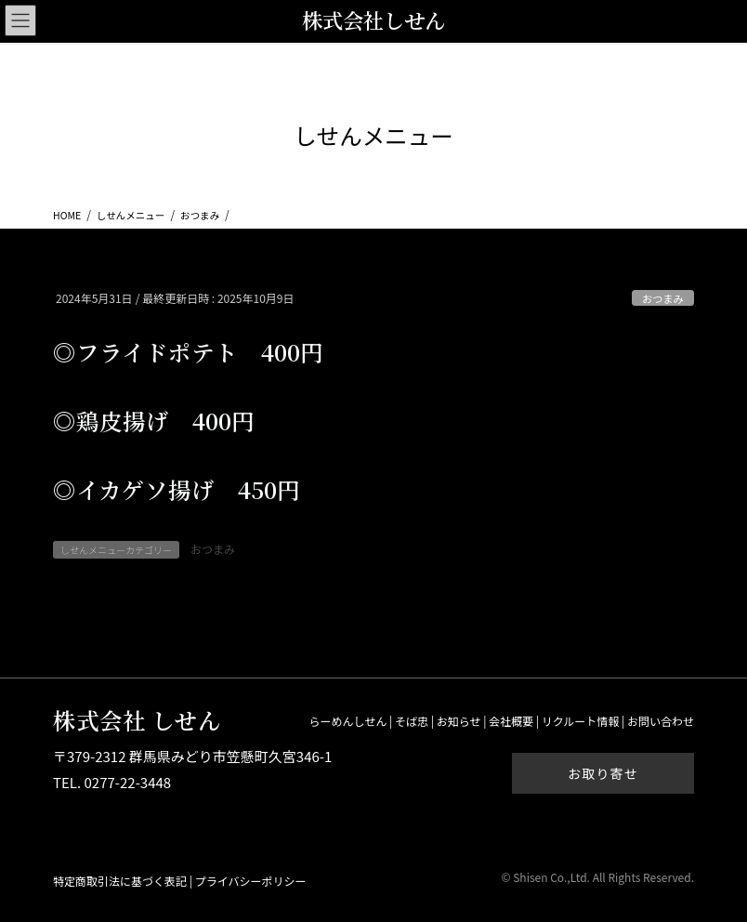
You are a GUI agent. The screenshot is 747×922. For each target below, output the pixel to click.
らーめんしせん (347, 721)
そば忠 (411, 721)
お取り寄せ (603, 773)
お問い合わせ (660, 721)
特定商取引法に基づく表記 (120, 881)
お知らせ (459, 721)
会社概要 (511, 721)
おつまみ (663, 298)
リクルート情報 (581, 721)
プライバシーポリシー (251, 881)
